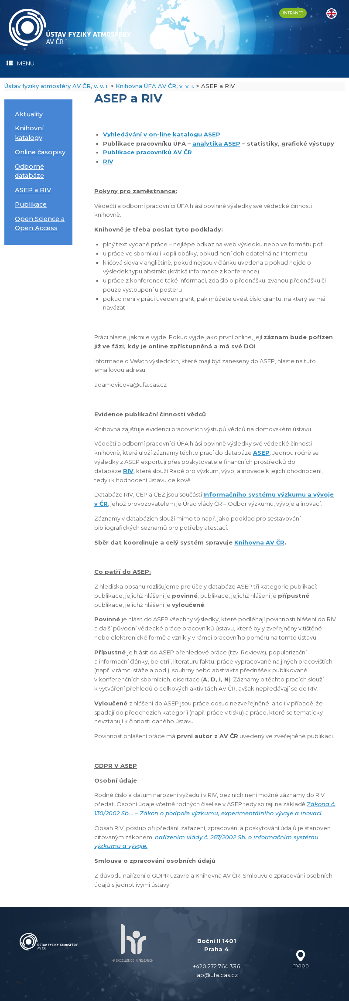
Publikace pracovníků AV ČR (147, 152)
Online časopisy (40, 152)
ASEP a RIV (33, 190)
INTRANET (293, 12)
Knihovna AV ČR (259, 542)
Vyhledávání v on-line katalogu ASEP (161, 134)
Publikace (31, 204)
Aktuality (29, 114)
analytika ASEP (216, 143)
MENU (20, 63)
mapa (300, 965)
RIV (108, 161)
